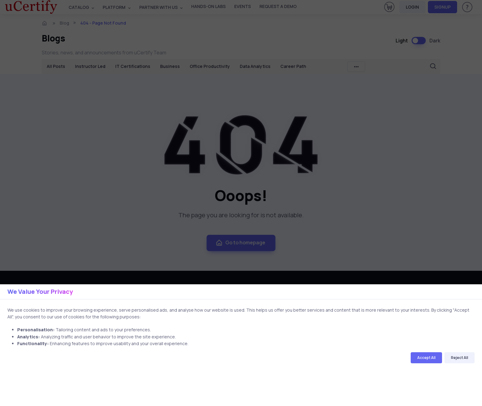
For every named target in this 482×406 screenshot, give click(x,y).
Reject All (459, 357)
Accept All (426, 357)
